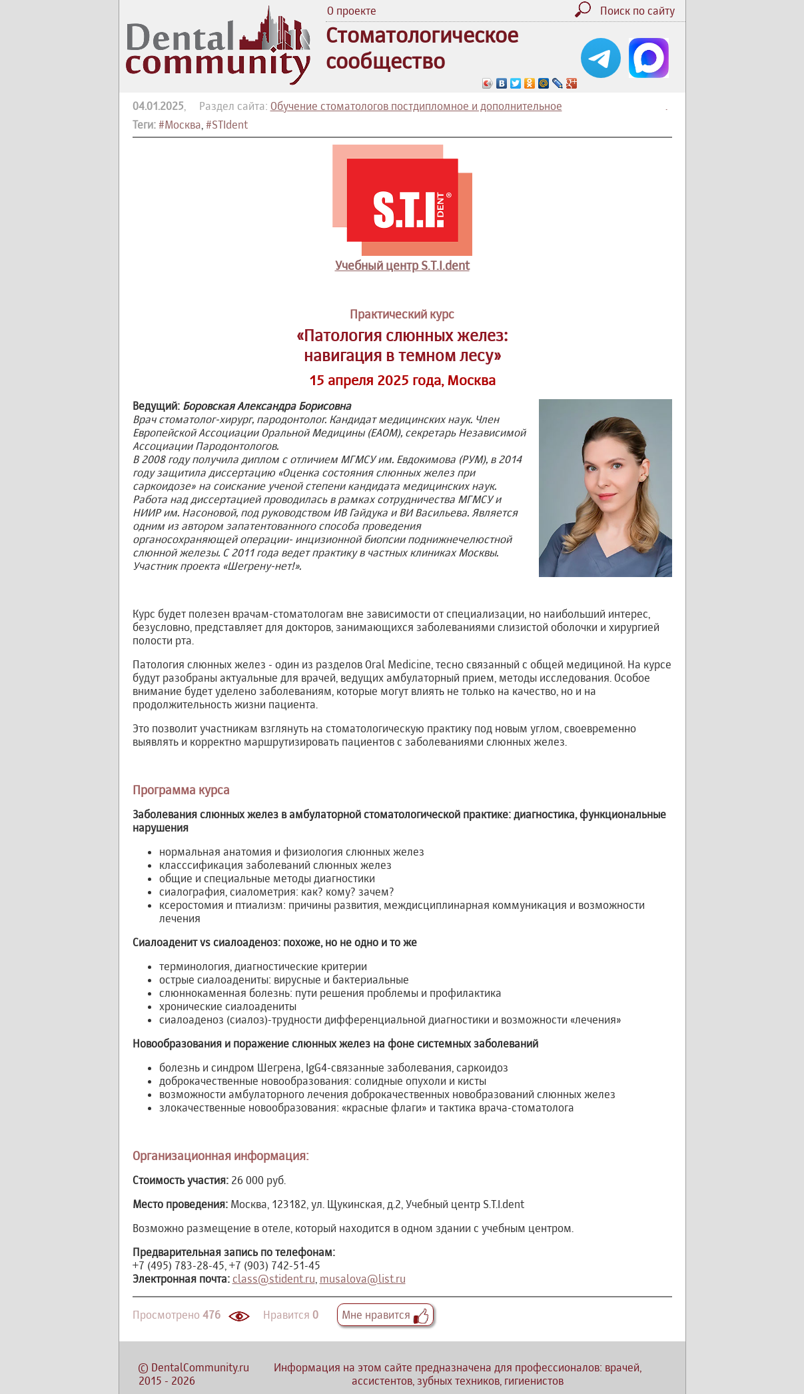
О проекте (351, 10)
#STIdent (227, 124)
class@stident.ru (273, 1278)
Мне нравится (385, 1314)
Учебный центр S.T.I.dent (402, 266)
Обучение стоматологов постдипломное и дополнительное (416, 106)
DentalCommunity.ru (200, 1367)
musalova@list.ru (363, 1278)
